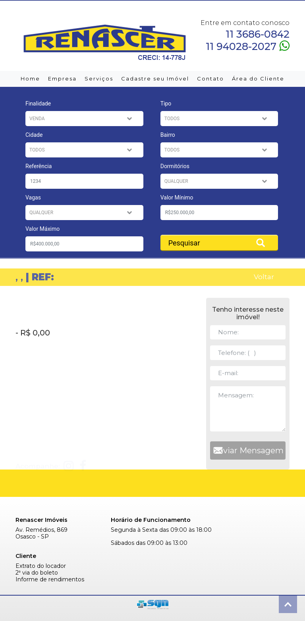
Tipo (166, 103)
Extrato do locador (40, 566)
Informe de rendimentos (49, 579)
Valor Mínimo (176, 197)
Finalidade (38, 103)
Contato (210, 78)
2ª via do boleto (36, 572)
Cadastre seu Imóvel (155, 78)
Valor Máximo (42, 229)
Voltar (264, 276)
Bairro (167, 135)
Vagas (33, 197)
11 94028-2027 (248, 46)
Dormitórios (174, 166)
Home (30, 78)
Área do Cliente (258, 78)
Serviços (99, 78)
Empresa (62, 78)
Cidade (33, 135)
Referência (38, 166)
